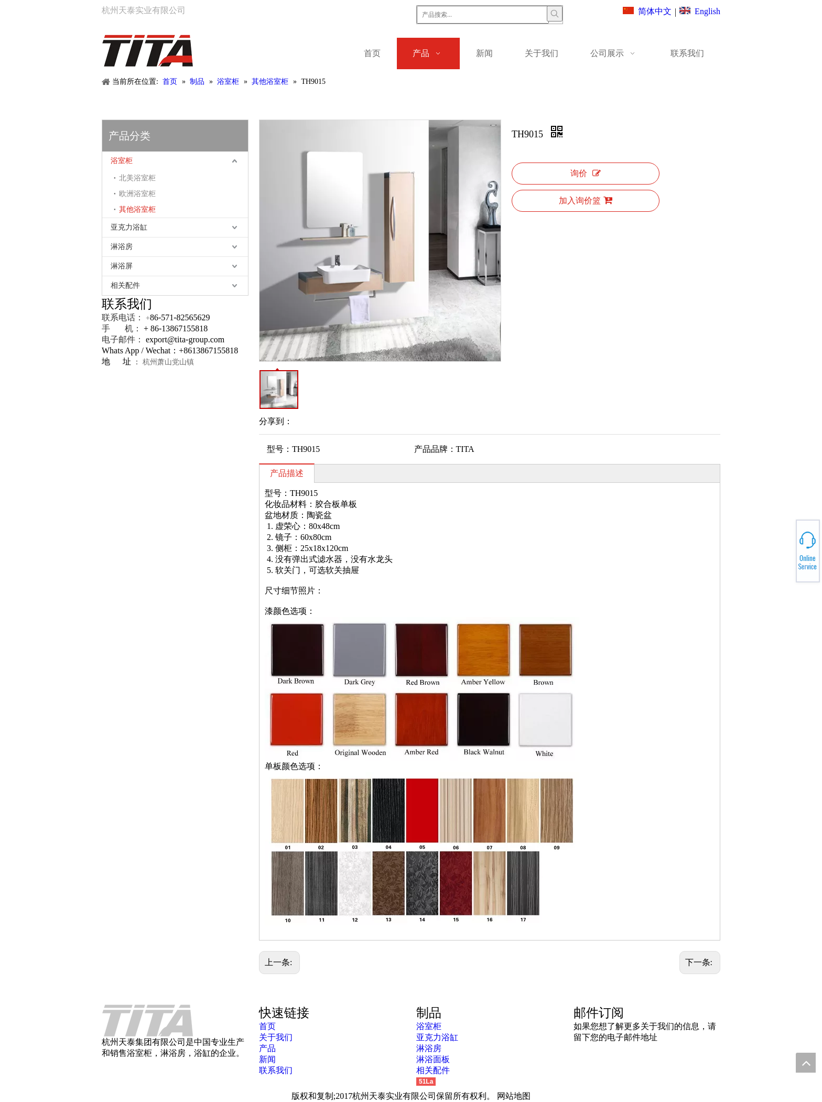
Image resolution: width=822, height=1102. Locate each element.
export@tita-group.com (185, 339)
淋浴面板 (433, 1059)
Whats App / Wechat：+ (142, 350)
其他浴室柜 (137, 209)
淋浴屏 (122, 266)
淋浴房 (122, 247)
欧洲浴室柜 (137, 194)
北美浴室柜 (137, 178)
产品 (267, 1048)
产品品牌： (435, 449)
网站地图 (514, 1096)
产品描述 (287, 473)
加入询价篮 (585, 200)
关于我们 (276, 1037)
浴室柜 (122, 161)
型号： (279, 449)
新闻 (267, 1059)
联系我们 (276, 1070)
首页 (267, 1026)
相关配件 (125, 285)
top (806, 1063)
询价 (585, 173)
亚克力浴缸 (129, 227)
